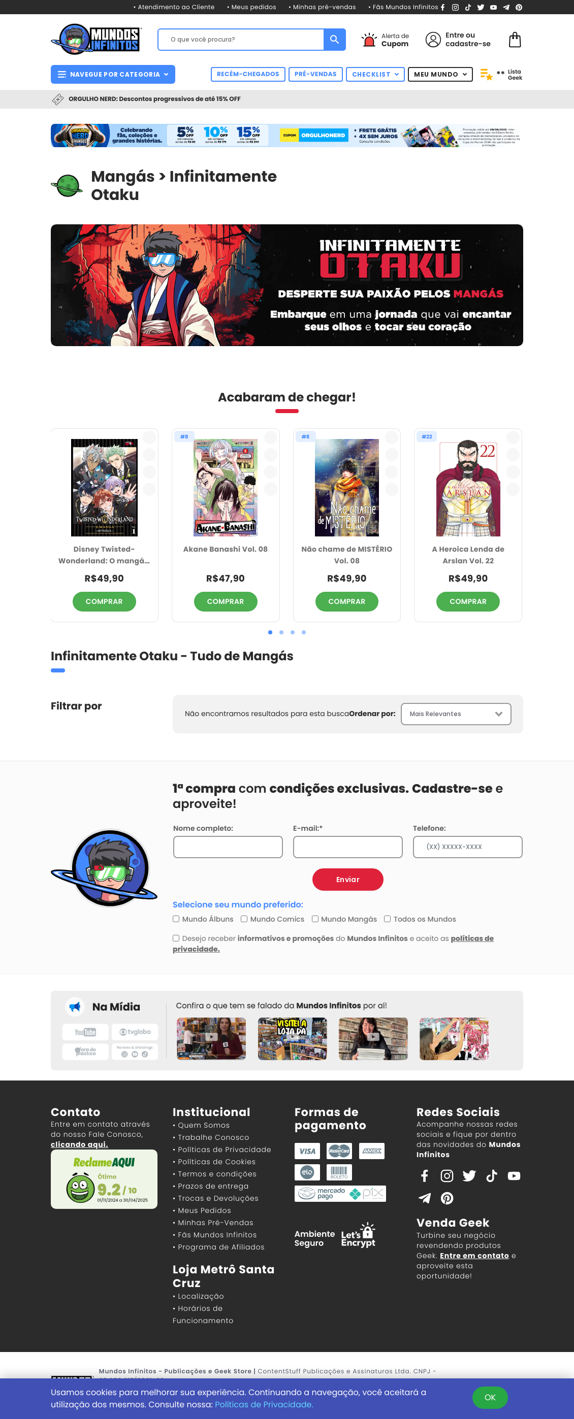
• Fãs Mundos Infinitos (403, 7)
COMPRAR (104, 601)
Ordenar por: (372, 713)
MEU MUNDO (440, 74)
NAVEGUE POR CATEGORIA (113, 74)
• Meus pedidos (251, 7)
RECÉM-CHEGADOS (248, 74)
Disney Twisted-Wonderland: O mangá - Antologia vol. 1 (104, 555)
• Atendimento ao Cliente (173, 7)
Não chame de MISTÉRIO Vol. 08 (346, 555)
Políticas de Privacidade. (264, 1404)
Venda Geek (453, 1223)
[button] (270, 632)
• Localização (198, 1296)
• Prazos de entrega (211, 1186)
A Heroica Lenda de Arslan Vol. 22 (468, 555)
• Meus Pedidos (202, 1210)
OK (490, 1397)
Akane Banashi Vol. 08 (225, 549)
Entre (454, 35)
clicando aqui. (79, 1144)
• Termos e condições (215, 1174)
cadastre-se (468, 44)
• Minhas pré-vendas (322, 7)
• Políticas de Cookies (214, 1162)
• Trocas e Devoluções (216, 1198)
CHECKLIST (375, 74)
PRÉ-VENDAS (316, 74)
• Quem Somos (201, 1125)
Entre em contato (474, 1256)
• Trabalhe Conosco (211, 1137)
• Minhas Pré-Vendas (213, 1223)
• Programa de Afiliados (219, 1247)
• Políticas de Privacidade (222, 1149)
